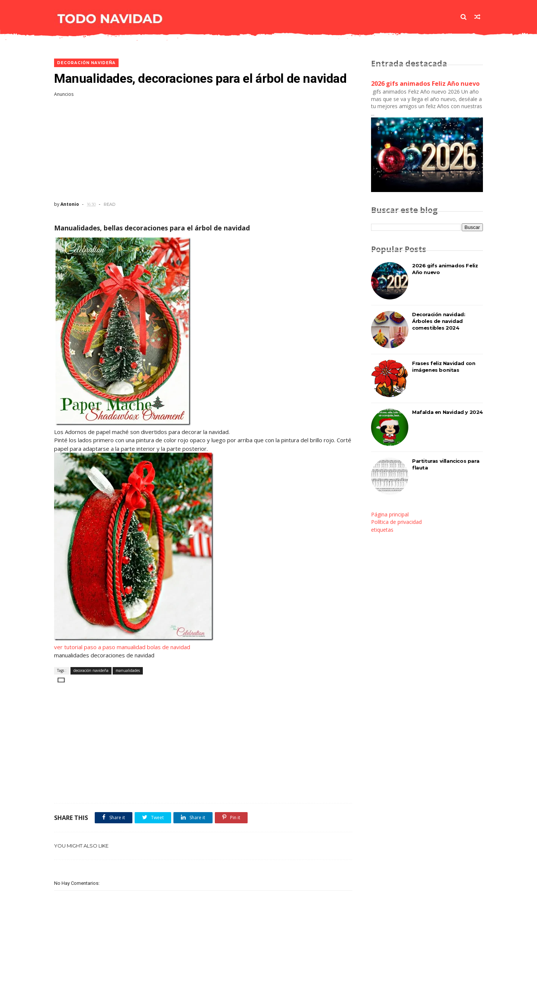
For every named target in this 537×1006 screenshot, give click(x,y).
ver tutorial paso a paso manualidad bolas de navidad (122, 647)
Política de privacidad (396, 521)
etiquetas (382, 529)
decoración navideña (86, 62)
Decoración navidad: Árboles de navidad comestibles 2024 (438, 321)
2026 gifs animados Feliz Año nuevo (425, 83)
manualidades (128, 670)
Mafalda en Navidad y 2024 (447, 412)
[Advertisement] (203, 149)
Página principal (390, 514)
